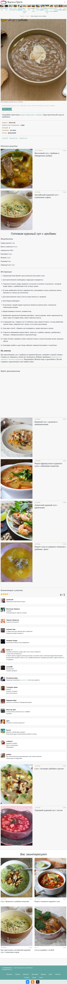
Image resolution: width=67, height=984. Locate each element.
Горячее (17, 974)
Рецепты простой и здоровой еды (12, 2)
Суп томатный (61, 9)
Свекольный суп (29, 9)
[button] (64, 2)
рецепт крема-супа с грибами (31, 115)
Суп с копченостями (15, 9)
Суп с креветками (38, 9)
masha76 (5, 138)
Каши (50, 974)
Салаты (26, 977)
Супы (41, 977)
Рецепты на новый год (47, 10)
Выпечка (9, 974)
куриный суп (23, 680)
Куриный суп (2, 9)
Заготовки (35, 974)
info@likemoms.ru (7, 969)
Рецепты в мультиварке (51, 10)
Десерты (26, 974)
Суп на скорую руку (24, 10)
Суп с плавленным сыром (56, 10)
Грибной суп (23, 138)
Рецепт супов (7, 109)
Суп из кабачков (11, 9)
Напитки (57, 974)
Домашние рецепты (20, 9)
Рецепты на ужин (34, 10)
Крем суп (6, 9)
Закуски (43, 974)
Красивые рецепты (42, 9)
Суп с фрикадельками (65, 9)
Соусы (34, 977)
